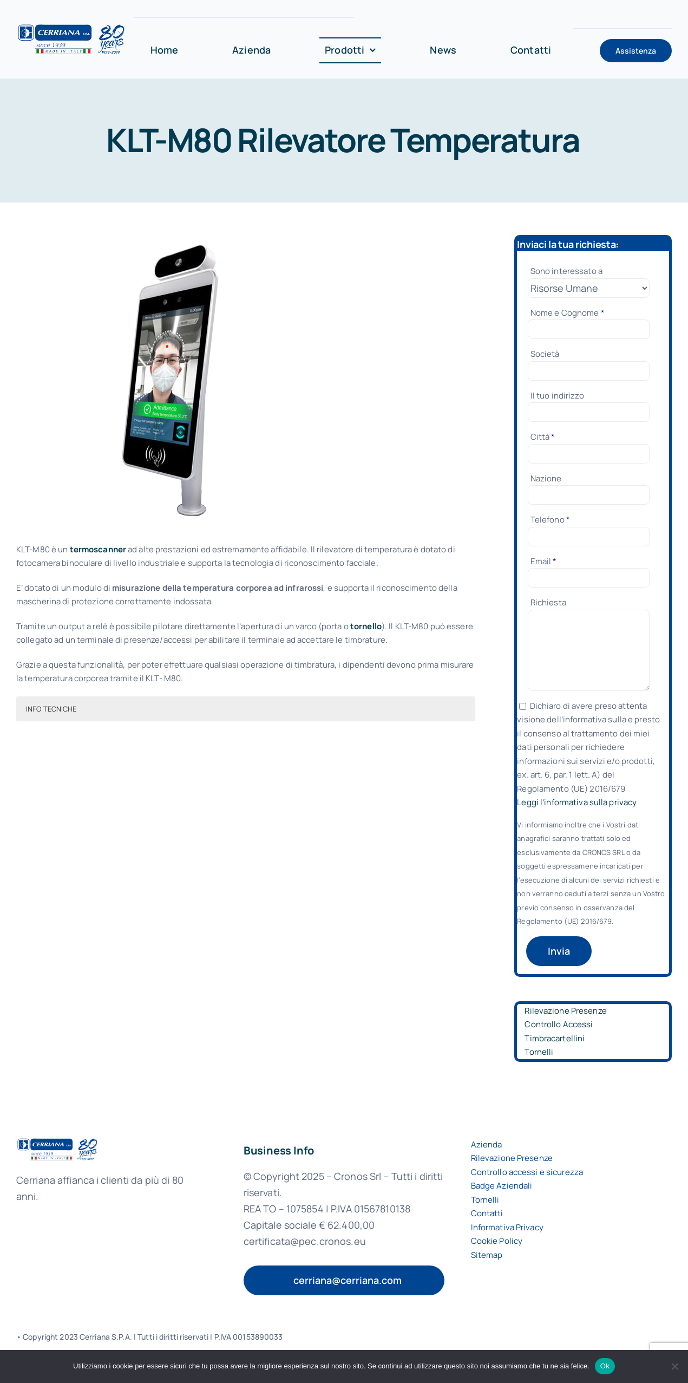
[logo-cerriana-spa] (71, 27)
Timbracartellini (555, 1038)
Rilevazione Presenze (565, 1010)
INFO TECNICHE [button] (51, 709)
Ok (605, 1366)
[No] (674, 1366)
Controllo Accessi (559, 1024)
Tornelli (539, 1052)
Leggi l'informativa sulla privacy (577, 802)
